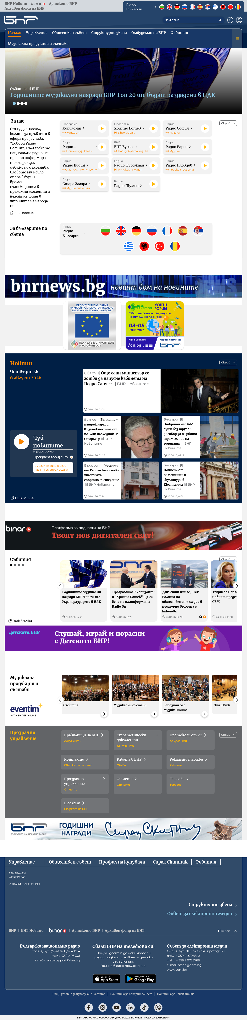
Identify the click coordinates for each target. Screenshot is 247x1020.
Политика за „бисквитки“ (176, 994)
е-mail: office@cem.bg (184, 965)
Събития (206, 862)
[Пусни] (102, 128)
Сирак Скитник (170, 862)
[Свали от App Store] (107, 978)
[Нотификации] (230, 20)
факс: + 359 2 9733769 (183, 960)
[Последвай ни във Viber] (158, 1007)
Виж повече (22, 213)
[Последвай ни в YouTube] (116, 1007)
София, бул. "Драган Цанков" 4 (56, 951)
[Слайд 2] (18, 103)
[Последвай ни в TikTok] (144, 1007)
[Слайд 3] (22, 103)
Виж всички (22, 498)
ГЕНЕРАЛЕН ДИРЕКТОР (17, 875)
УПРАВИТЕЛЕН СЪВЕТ (24, 884)
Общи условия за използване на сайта (78, 994)
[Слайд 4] (25, 103)
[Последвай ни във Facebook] (88, 1007)
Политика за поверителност (131, 994)
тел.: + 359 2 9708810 (183, 956)
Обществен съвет (70, 862)
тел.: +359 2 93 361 (66, 956)
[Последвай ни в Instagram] (102, 1007)
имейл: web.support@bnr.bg (57, 960)
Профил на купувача (122, 862)
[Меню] (237, 38)
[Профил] (239, 20)
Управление (22, 862)
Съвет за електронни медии (202, 914)
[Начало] (21, 20)
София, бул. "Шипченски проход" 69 (196, 951)
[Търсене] (220, 20)
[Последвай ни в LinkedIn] (130, 1007)
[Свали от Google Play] (140, 978)
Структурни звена (213, 904)
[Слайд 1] (14, 103)
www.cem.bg (177, 969)
